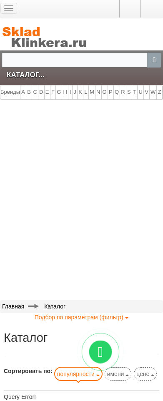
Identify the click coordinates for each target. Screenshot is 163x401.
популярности (78, 374)
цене (145, 374)
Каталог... (25, 75)
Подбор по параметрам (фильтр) (82, 317)
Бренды (10, 92)
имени (118, 374)
